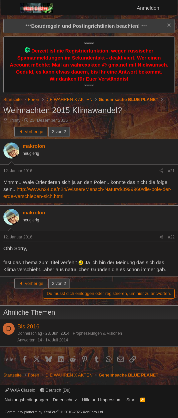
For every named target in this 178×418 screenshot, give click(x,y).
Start (130, 399)
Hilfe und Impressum (101, 399)
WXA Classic (20, 390)
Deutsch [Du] (55, 390)
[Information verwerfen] (168, 25)
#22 (171, 237)
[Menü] (10, 8)
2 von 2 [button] (59, 131)
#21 (171, 171)
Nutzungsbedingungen (26, 399)
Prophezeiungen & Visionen (97, 333)
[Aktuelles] (169, 8)
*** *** (86, 26)
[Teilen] (161, 171)
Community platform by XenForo (54, 412)
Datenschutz (65, 399)
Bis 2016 (28, 326)
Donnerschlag (29, 333)
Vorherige (30, 131)
